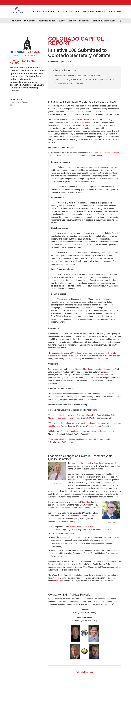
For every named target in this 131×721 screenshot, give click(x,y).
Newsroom (84, 21)
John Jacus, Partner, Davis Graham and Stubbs (80, 508)
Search (120, 20)
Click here (62, 602)
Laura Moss (58, 581)
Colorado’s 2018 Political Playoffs (69, 83)
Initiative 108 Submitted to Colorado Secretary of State (77, 76)
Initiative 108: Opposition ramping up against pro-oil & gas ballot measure (79, 431)
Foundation (29, 21)
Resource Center (47, 21)
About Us (16, 21)
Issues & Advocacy (43, 11)
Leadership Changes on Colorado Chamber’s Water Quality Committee (84, 80)
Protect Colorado (101, 359)
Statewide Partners (94, 11)
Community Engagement (104, 21)
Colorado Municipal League (98, 369)
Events (62, 21)
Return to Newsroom (84, 672)
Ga (82, 502)
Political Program (68, 11)
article (102, 375)
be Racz (87, 502)
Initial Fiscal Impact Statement (106, 153)
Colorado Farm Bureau (94, 353)
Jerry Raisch (99, 463)
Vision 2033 (115, 11)
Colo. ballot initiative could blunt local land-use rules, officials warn (76, 439)
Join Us (72, 21)
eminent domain (84, 122)
